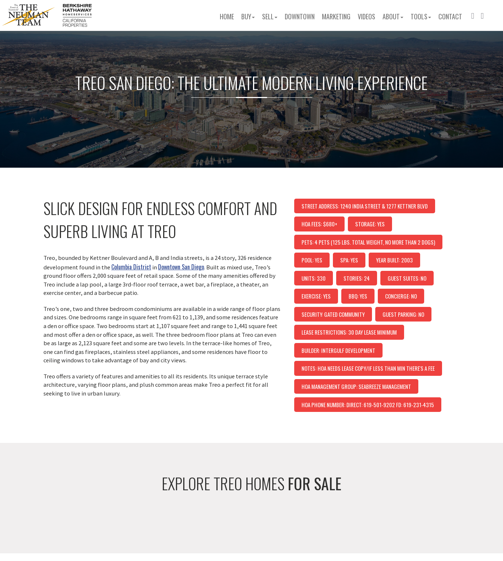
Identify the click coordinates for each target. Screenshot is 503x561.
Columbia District (131, 266)
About (393, 16)
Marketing (336, 16)
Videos (366, 16)
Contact (450, 16)
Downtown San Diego (181, 266)
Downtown (300, 16)
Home (227, 16)
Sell (269, 16)
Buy (248, 16)
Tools (421, 16)
